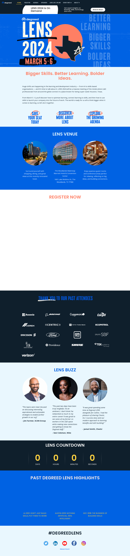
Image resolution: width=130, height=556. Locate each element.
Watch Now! (98, 10)
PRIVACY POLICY (65, 549)
